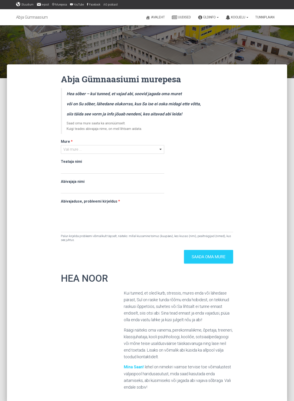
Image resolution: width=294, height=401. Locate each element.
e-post (43, 4)
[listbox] (112, 149)
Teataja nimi (71, 161)
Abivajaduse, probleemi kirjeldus (90, 201)
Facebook (93, 4)
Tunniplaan (264, 17)
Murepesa (59, 4)
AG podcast (110, 4)
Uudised (181, 17)
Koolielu (237, 17)
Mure (67, 141)
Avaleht (155, 17)
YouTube (77, 4)
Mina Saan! (134, 366)
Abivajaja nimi (73, 181)
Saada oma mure (209, 256)
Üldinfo (208, 17)
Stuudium (25, 4)
